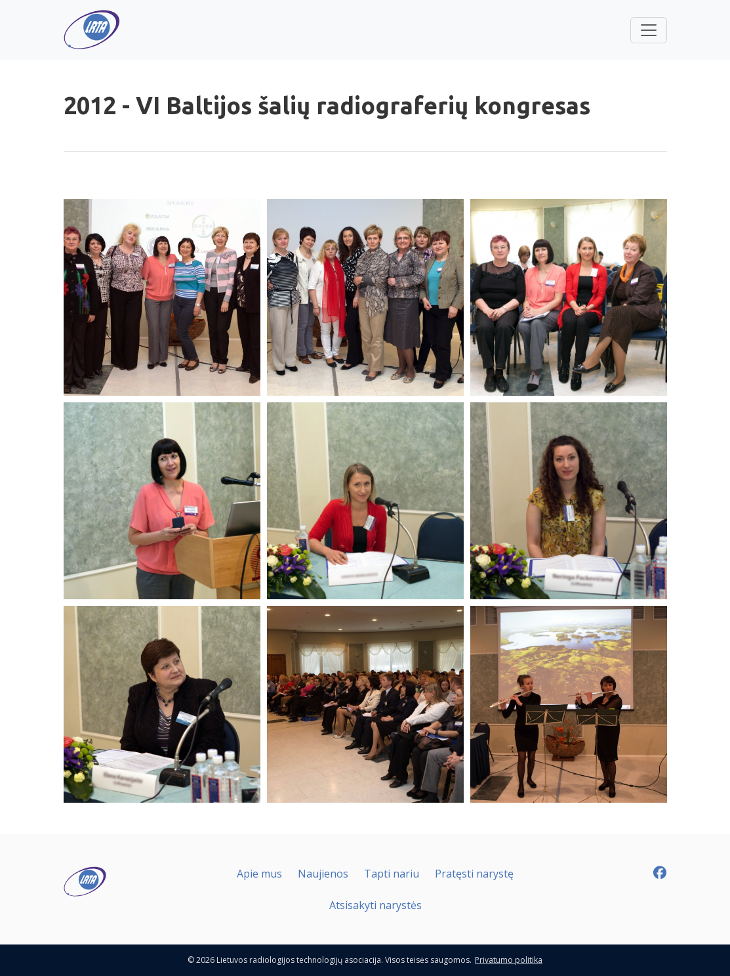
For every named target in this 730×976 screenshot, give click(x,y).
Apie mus (259, 873)
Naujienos (323, 873)
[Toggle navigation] (648, 30)
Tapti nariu (391, 873)
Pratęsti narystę (474, 873)
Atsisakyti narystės (375, 905)
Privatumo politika (508, 959)
